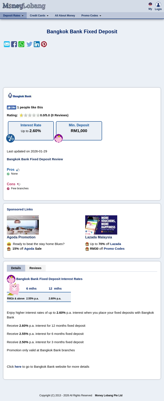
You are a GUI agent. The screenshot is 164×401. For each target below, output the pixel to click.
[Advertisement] (82, 67)
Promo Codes (89, 15)
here (18, 366)
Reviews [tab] (35, 268)
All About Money (65, 15)
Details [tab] (16, 268)
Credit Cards (37, 15)
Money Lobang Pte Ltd (109, 395)
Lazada (115, 244)
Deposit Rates (11, 15)
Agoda (29, 248)
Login (158, 7)
